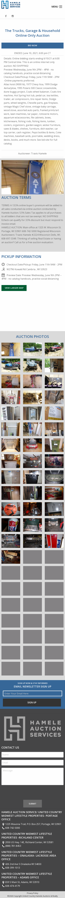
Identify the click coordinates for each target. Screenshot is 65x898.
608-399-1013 (10, 867)
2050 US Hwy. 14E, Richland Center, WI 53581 (27, 842)
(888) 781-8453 (11, 845)
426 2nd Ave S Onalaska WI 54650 (21, 864)
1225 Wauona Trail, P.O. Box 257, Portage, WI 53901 (31, 824)
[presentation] (23, 793)
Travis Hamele (39, 153)
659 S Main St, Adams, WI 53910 (20, 882)
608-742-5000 (10, 827)
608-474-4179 (10, 885)
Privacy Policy (32, 893)
